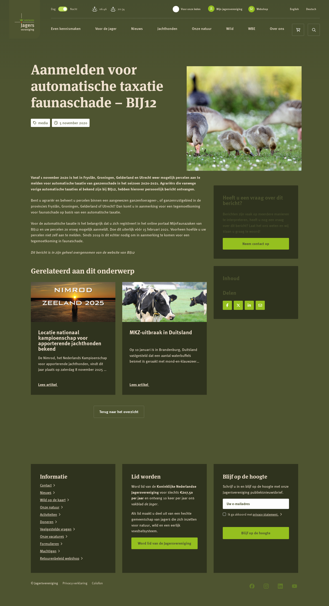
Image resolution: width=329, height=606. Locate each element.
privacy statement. (266, 514)
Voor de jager (119, 29)
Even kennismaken (79, 29)
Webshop (262, 9)
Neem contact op (255, 243)
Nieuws (151, 29)
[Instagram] (266, 586)
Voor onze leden (191, 9)
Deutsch (311, 9)
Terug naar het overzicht (118, 411)
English (294, 9)
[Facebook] (252, 586)
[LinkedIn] (280, 586)
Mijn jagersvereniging (229, 9)
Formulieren (49, 543)
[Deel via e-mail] (260, 305)
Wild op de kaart (53, 500)
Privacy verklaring (75, 583)
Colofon (97, 583)
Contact (46, 485)
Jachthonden (181, 29)
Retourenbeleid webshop (59, 558)
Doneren (46, 522)
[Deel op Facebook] (227, 305)
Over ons (75, 45)
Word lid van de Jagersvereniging (164, 543)
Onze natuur (215, 29)
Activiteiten (48, 514)
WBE (265, 29)
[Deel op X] (238, 305)
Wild (243, 29)
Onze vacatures (52, 536)
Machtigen (48, 551)
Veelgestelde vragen (56, 529)
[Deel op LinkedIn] (249, 305)
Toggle (74, 9)
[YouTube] (294, 586)
